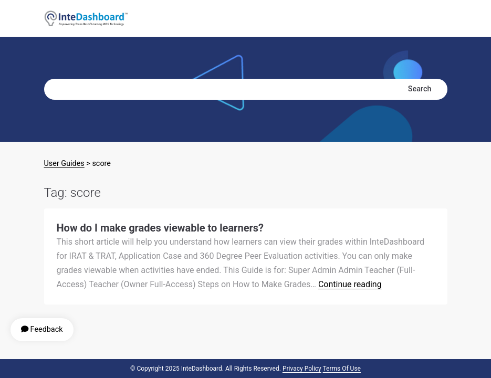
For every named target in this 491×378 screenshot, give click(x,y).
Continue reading (350, 284)
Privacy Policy (302, 368)
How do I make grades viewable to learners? (160, 228)
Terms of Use (342, 368)
